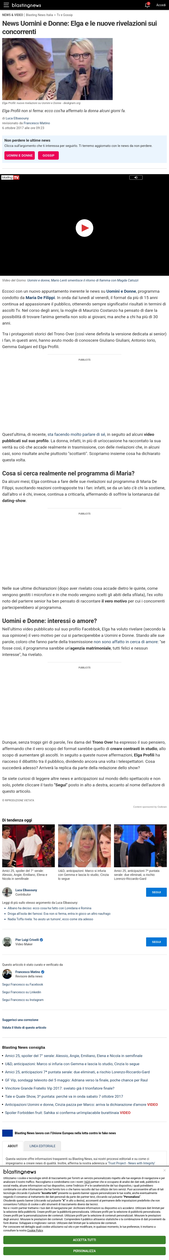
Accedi (161, 5)
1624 (87, 1181)
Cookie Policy (35, 1230)
